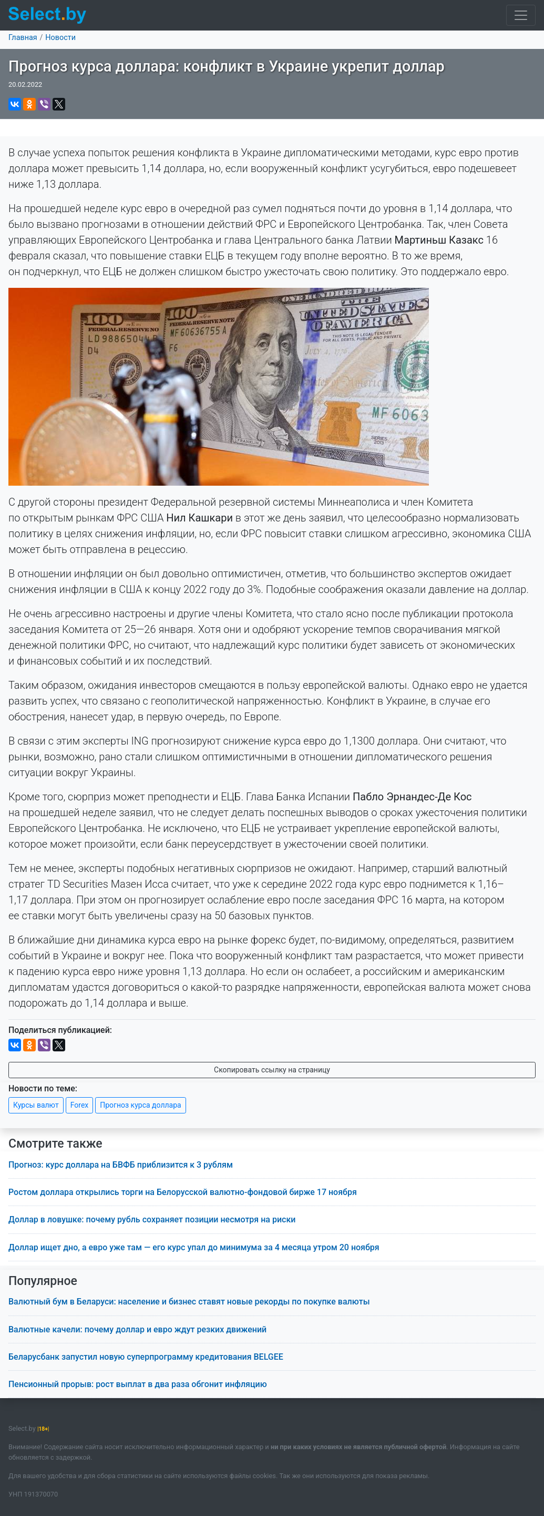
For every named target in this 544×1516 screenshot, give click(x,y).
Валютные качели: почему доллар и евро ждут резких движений (137, 1329)
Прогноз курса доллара (140, 1105)
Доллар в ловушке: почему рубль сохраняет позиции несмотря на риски (151, 1219)
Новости (60, 37)
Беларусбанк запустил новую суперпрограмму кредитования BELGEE (145, 1357)
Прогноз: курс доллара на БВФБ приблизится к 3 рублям (120, 1165)
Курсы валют (36, 1105)
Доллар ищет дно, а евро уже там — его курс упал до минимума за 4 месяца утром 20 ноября (193, 1247)
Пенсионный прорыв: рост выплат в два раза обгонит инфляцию (137, 1384)
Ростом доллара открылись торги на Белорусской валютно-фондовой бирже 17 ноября (182, 1192)
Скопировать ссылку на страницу (272, 1070)
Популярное (42, 1281)
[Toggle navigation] (521, 15)
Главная (22, 37)
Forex (79, 1105)
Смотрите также (55, 1144)
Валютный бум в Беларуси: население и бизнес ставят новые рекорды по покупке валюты (189, 1302)
